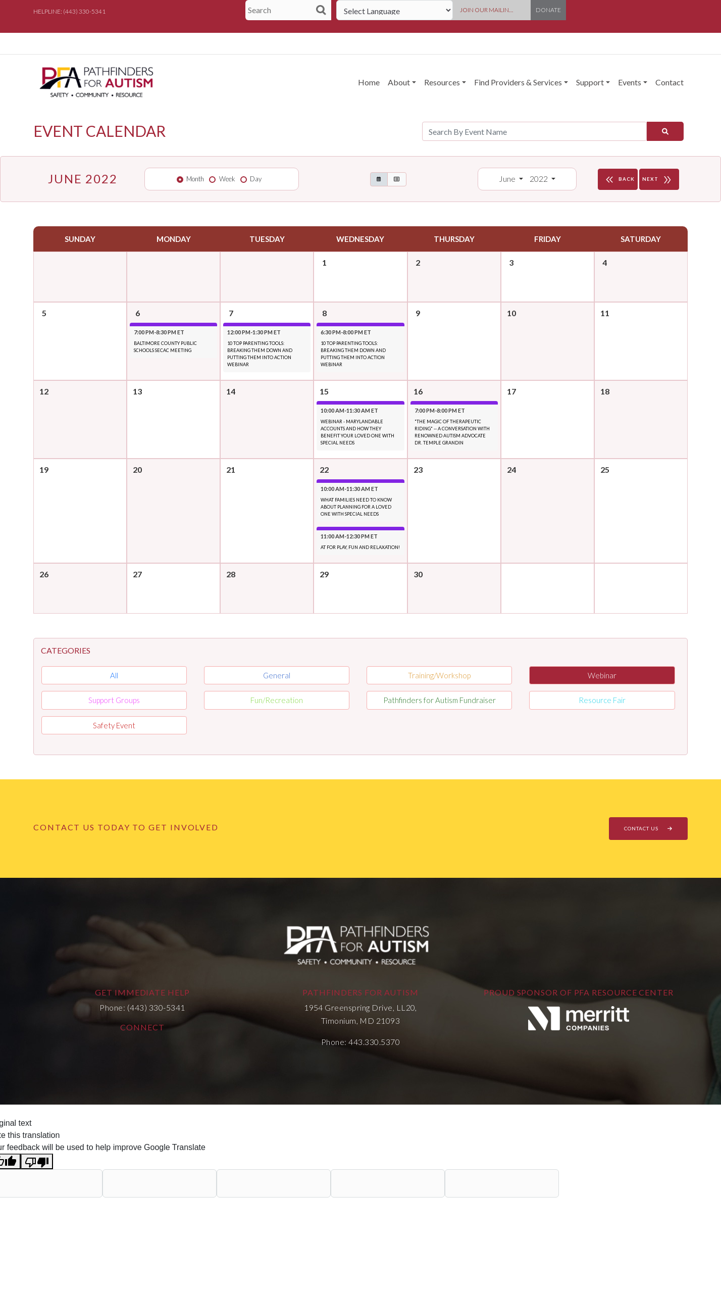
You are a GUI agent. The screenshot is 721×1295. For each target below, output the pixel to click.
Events (629, 82)
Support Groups (114, 700)
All (114, 675)
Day (256, 179)
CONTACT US (648, 828)
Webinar (602, 675)
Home (369, 82)
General (276, 675)
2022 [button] (539, 178)
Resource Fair (602, 700)
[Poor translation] (37, 1161)
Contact (669, 82)
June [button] (508, 178)
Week (227, 179)
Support (590, 82)
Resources (442, 82)
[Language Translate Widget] (394, 10)
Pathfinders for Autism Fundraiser (439, 700)
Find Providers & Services (518, 82)
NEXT (659, 179)
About (399, 82)
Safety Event (114, 725)
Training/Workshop (439, 675)
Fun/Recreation (276, 700)
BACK (619, 179)
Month (195, 179)
